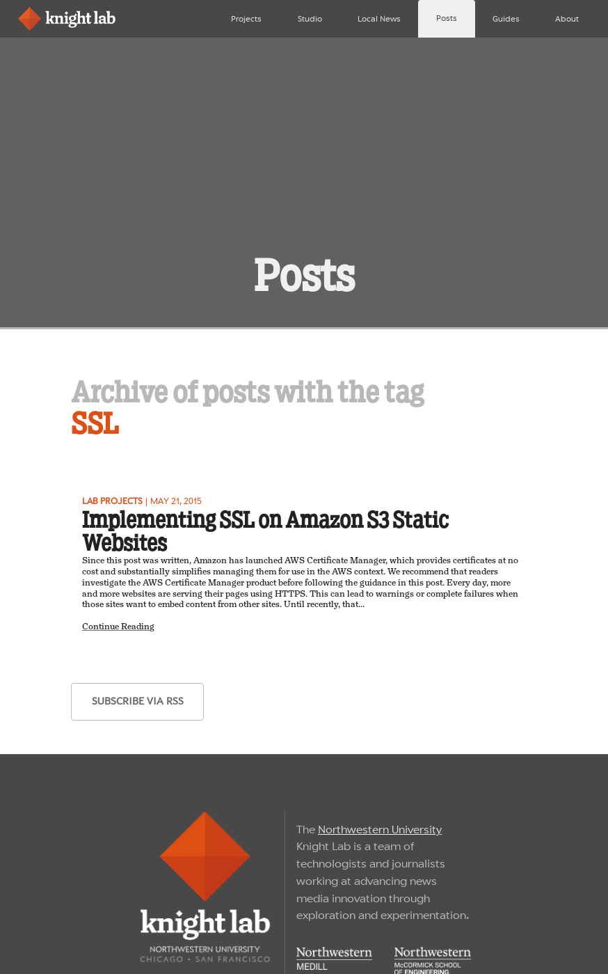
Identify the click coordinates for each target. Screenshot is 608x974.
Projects (246, 19)
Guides (506, 19)
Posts (446, 18)
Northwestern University (380, 829)
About (567, 19)
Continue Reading (118, 627)
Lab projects (112, 501)
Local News (379, 19)
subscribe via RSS (138, 701)
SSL (95, 424)
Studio (310, 19)
